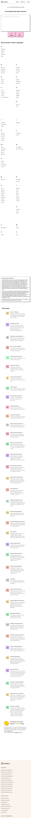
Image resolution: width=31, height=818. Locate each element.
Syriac (2, 202)
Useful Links (3, 812)
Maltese (3, 154)
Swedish (3, 200)
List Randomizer (4, 810)
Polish (2, 163)
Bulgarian (3, 71)
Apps (17, 1)
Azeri (2, 56)
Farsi (2, 90)
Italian (2, 126)
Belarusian (3, 69)
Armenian (3, 54)
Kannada (3, 134)
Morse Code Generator (6, 806)
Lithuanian (18, 133)
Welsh (17, 227)
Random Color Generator (6, 788)
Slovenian (3, 197)
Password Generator (5, 778)
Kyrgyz (2, 140)
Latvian (17, 134)
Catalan (18, 67)
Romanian (18, 179)
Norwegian (18, 147)
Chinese (18, 69)
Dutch (2, 83)
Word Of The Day (5, 798)
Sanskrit (3, 190)
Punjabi (2, 166)
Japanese (18, 122)
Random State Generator (6, 780)
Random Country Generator (7, 782)
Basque (2, 67)
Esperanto (18, 81)
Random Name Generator (7, 792)
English (17, 79)
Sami (2, 188)
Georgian (18, 90)
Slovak (2, 195)
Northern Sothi (19, 149)
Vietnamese (3, 227)
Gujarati (17, 95)
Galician (17, 93)
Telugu (17, 193)
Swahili (2, 198)
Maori (2, 147)
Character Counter (5, 800)
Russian (18, 181)
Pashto (2, 161)
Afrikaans (3, 49)
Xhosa (2, 234)
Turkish (17, 197)
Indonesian (3, 124)
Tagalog (18, 188)
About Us (23, 1)
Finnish (2, 93)
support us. (10, 731)
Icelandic (3, 122)
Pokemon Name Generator (7, 776)
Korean (2, 136)
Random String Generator (7, 786)
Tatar (17, 190)
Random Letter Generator (7, 772)
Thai (17, 195)
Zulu (17, 234)
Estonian (18, 83)
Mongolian (3, 149)
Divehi (2, 81)
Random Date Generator (6, 790)
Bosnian (3, 72)
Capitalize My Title (5, 804)
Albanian (3, 50)
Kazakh (2, 133)
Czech (17, 72)
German (18, 92)
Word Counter (4, 802)
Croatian (18, 71)
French (2, 95)
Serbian (2, 191)
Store (28, 1)
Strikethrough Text (5, 808)
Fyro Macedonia (4, 97)
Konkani (3, 138)
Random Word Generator (6, 770)
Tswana (17, 200)
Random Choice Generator (7, 784)
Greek (17, 97)
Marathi (3, 150)
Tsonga (17, 198)
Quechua (3, 179)
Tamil (17, 191)
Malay (2, 152)
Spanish (3, 193)
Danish (2, 79)
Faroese (3, 92)
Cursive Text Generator (6, 774)
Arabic (2, 52)
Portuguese (3, 164)
